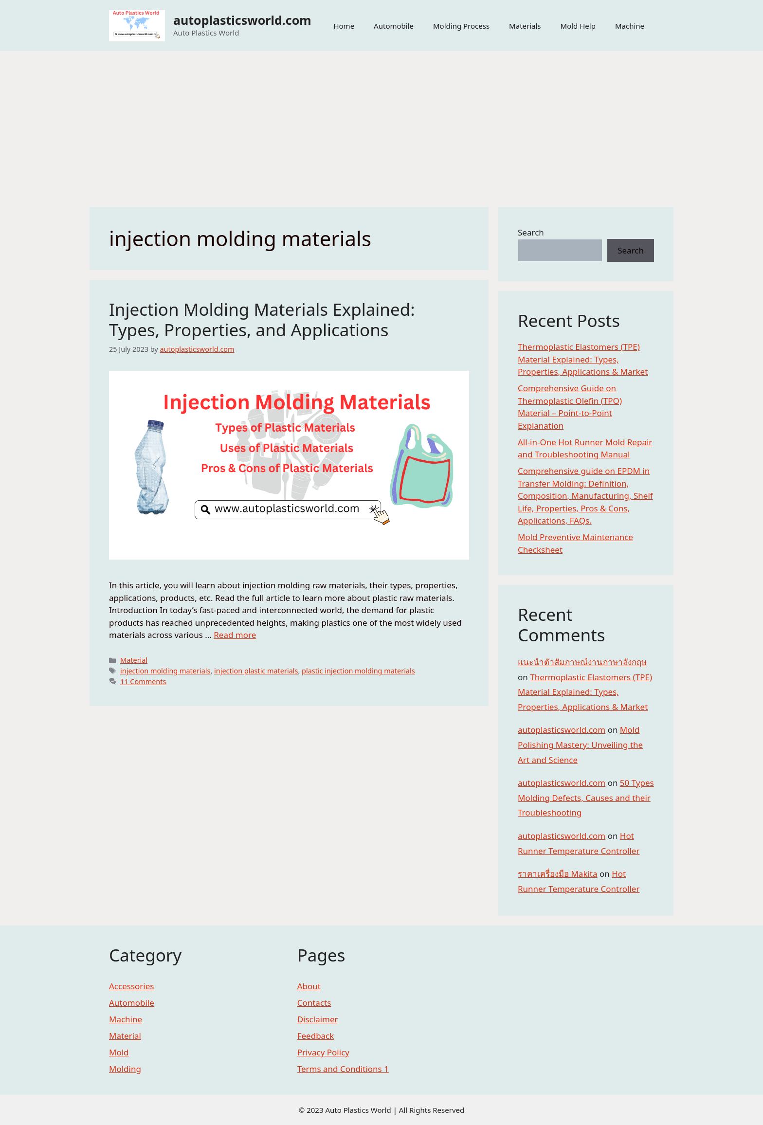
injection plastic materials (256, 670)
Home (343, 26)
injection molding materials (165, 670)
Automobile (394, 26)
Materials (525, 26)
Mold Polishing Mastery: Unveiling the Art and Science (580, 744)
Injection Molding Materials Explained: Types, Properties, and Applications (262, 319)
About (309, 986)
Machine (629, 26)
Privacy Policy (323, 1052)
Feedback (315, 1035)
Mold (119, 1052)
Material (133, 660)
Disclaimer (317, 1019)
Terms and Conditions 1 (343, 1068)
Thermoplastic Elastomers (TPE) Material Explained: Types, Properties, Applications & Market (583, 359)
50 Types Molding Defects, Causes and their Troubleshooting (586, 797)
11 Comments (143, 681)
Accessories (131, 986)
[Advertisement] (381, 124)
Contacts (314, 1002)
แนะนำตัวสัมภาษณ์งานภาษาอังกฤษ (582, 662)
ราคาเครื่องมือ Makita (558, 873)
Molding (125, 1068)
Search (531, 232)
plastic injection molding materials (358, 670)
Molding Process (461, 26)
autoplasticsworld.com (242, 20)
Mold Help (578, 26)
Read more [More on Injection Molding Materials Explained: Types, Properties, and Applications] (235, 634)
